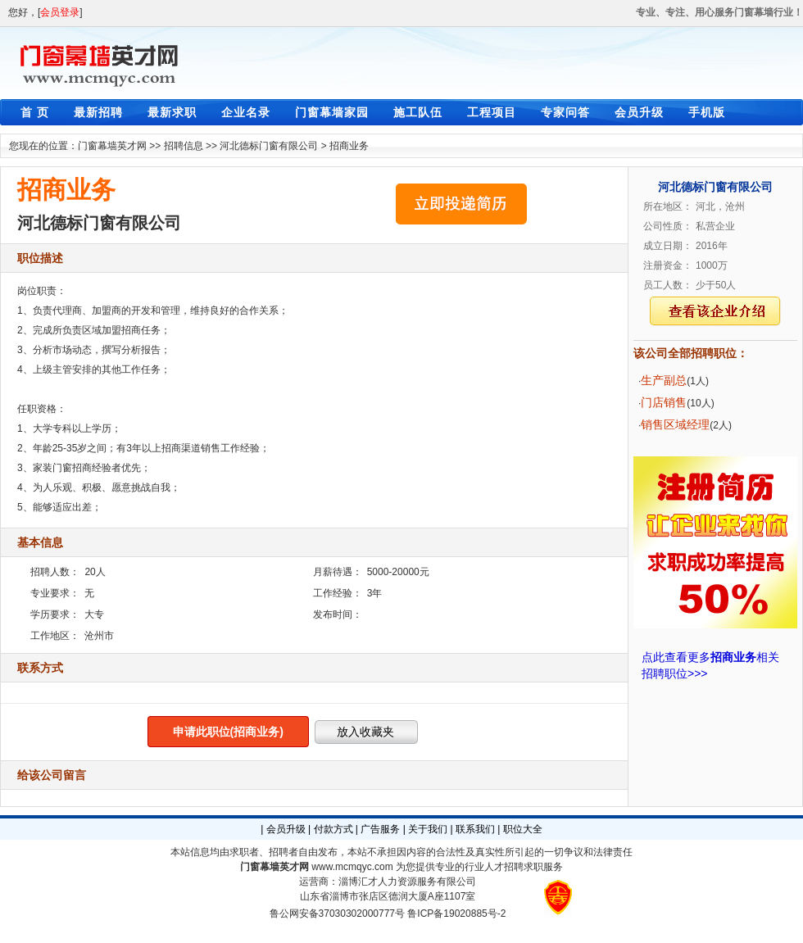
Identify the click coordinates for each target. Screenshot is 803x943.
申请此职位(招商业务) (228, 731)
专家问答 (565, 112)
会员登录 (59, 12)
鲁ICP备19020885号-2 (456, 913)
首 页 (34, 112)
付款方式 (333, 829)
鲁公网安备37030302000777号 (337, 913)
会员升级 (639, 112)
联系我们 (475, 829)
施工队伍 (417, 112)
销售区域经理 (675, 424)
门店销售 (664, 402)
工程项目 (491, 112)
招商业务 (349, 146)
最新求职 (172, 112)
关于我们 (427, 829)
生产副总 (664, 380)
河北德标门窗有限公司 (269, 146)
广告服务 (380, 829)
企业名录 (245, 112)
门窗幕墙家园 (332, 112)
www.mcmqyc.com (351, 867)
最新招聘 (98, 112)
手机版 (706, 112)
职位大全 (522, 829)
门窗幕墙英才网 (112, 146)
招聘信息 (183, 146)
